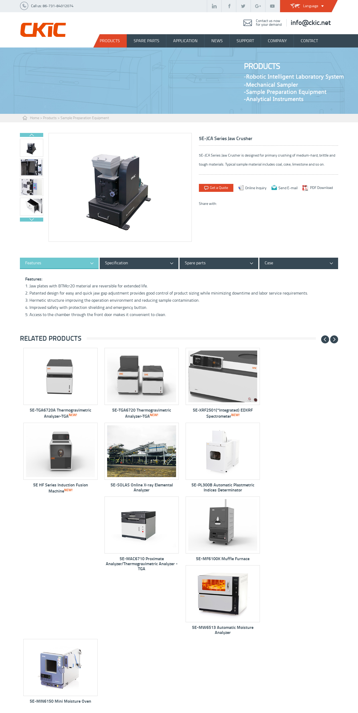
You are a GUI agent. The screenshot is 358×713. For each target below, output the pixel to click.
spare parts (146, 40)
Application (185, 40)
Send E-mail (288, 187)
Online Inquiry (256, 187)
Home (34, 118)
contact (309, 40)
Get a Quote (219, 187)
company (277, 40)
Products (110, 40)
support (245, 40)
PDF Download (321, 187)
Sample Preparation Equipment (84, 118)
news (217, 40)
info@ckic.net (311, 23)
